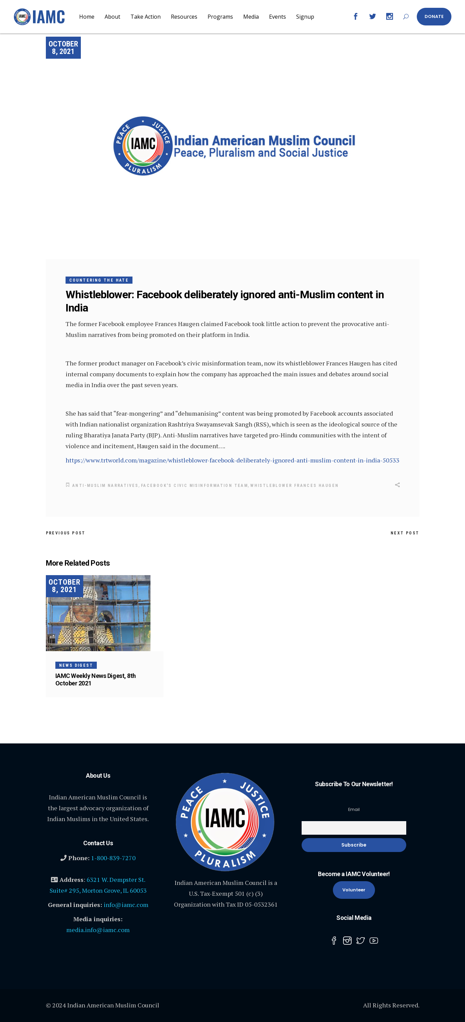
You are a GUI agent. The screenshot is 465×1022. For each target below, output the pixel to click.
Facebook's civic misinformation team (194, 485)
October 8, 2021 (63, 48)
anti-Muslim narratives (105, 485)
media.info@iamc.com (98, 929)
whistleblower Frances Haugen (294, 485)
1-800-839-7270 (113, 857)
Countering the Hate (99, 280)
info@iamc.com (126, 904)
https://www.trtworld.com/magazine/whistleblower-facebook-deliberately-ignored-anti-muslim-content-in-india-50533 (232, 460)
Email (354, 809)
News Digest (76, 665)
